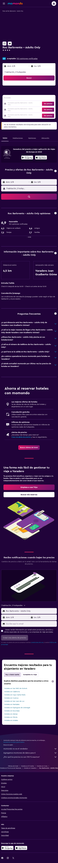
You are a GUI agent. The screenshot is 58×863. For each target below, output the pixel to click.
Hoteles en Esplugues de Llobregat (17, 707)
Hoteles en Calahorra (12, 691)
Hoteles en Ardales (11, 720)
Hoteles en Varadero (30, 768)
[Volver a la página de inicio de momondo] (15, 3)
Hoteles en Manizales (11, 704)
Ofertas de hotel (13, 766)
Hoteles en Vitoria (10, 717)
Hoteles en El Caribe (27, 766)
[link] (29, 447)
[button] (3, 3)
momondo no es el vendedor (30, 748)
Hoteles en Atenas (11, 714)
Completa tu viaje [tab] (30, 674)
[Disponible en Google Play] (27, 158)
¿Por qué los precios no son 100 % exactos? (30, 757)
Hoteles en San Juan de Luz (14, 701)
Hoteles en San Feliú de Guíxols (15, 688)
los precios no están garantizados (13, 742)
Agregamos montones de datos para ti (30, 753)
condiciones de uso (37, 642)
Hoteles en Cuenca (11, 698)
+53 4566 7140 (8, 55)
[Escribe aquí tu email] (31, 623)
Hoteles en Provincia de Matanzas (10, 768)
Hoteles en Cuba (42, 766)
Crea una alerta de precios (21, 437)
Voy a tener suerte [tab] (12, 674)
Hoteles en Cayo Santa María (14, 695)
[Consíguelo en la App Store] (21, 848)
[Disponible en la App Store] (41, 158)
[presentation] (41, 157)
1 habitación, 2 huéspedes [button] (15, 72)
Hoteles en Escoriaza (11, 711)
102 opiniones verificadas (27, 59)
